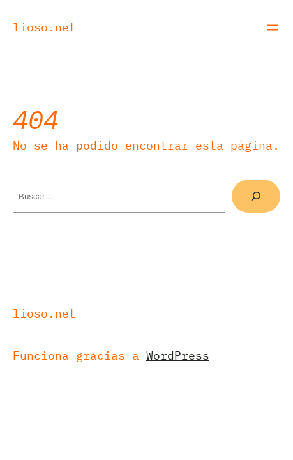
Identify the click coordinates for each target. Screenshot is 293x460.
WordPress (177, 355)
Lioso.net (44, 27)
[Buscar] (256, 196)
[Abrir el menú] (272, 27)
